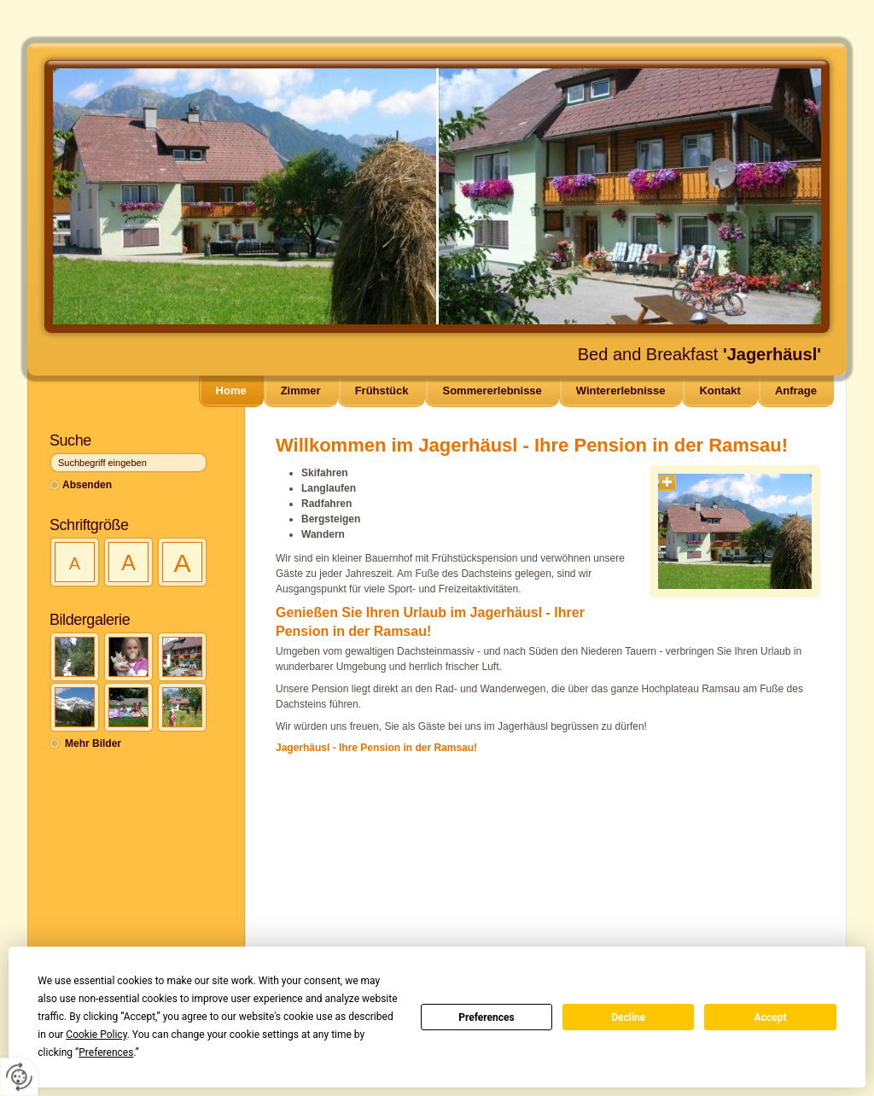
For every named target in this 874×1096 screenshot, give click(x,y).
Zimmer (301, 390)
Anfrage (796, 390)
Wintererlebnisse (621, 390)
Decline (628, 1017)
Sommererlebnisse (491, 390)
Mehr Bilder (93, 743)
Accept (771, 1017)
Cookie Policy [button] (96, 1035)
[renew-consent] (19, 1077)
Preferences (486, 1017)
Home (231, 390)
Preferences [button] (106, 1052)
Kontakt (719, 390)
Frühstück (382, 390)
